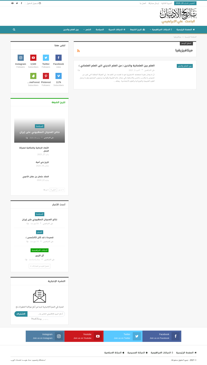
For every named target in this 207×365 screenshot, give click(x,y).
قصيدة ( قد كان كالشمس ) (40, 237)
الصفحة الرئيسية (185, 29)
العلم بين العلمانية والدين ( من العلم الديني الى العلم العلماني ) (117, 65)
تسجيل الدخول (34, 3)
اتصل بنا (143, 3)
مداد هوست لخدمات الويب (21, 360)
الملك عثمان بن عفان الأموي (35, 176)
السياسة (100, 29)
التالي (53, 190)
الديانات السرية (117, 29)
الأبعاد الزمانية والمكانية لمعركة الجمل (34, 149)
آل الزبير (39, 256)
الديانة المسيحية (137, 353)
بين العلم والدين (71, 29)
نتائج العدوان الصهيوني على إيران (40, 132)
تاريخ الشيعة (137, 29)
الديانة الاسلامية (114, 353)
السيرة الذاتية (166, 3)
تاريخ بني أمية (42, 162)
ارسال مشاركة (153, 3)
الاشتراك (20, 314)
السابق (61, 190)
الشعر (88, 29)
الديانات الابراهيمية (162, 29)
